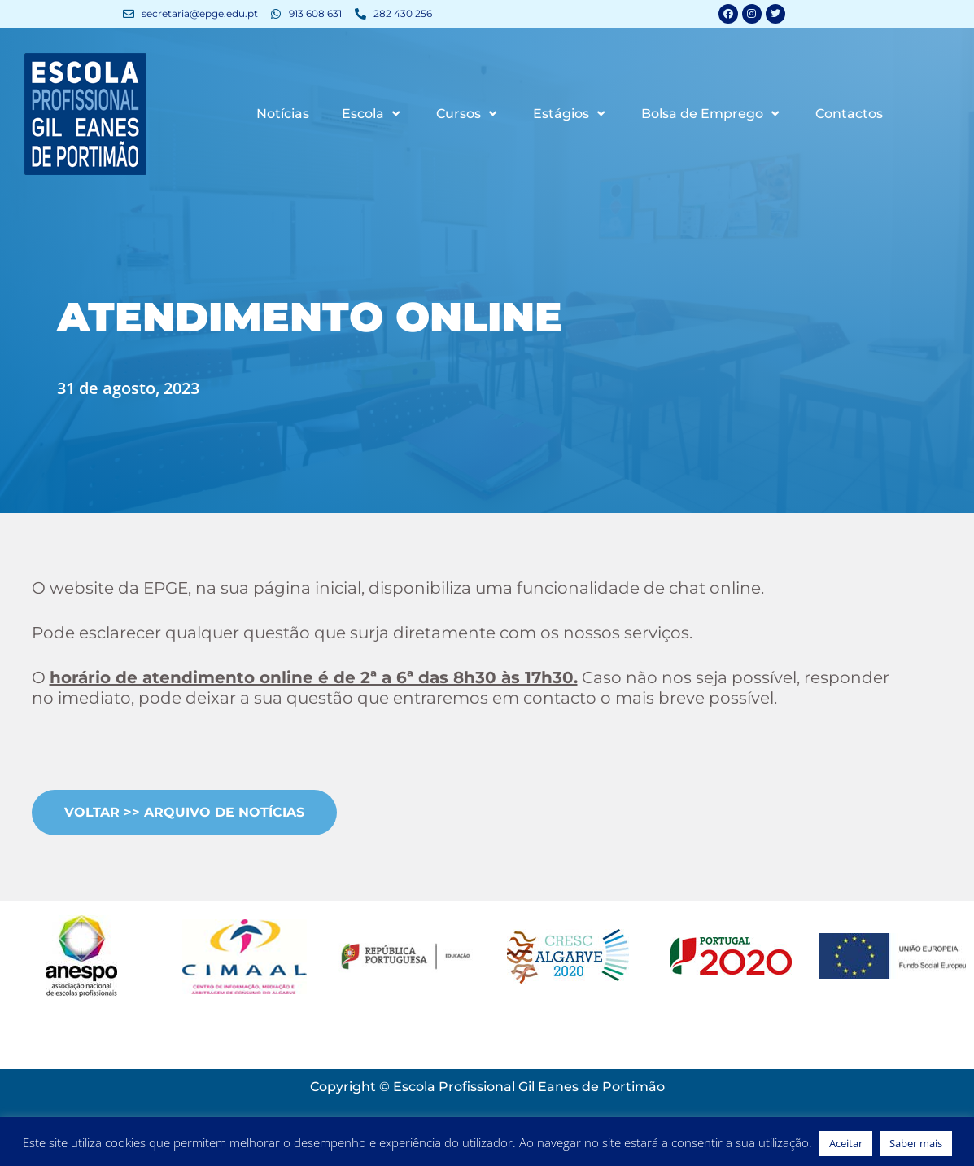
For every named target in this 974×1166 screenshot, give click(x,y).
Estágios (571, 114)
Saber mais (915, 1143)
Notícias (282, 114)
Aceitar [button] (846, 1143)
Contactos (849, 114)
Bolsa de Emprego (712, 114)
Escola (373, 114)
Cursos (468, 114)
